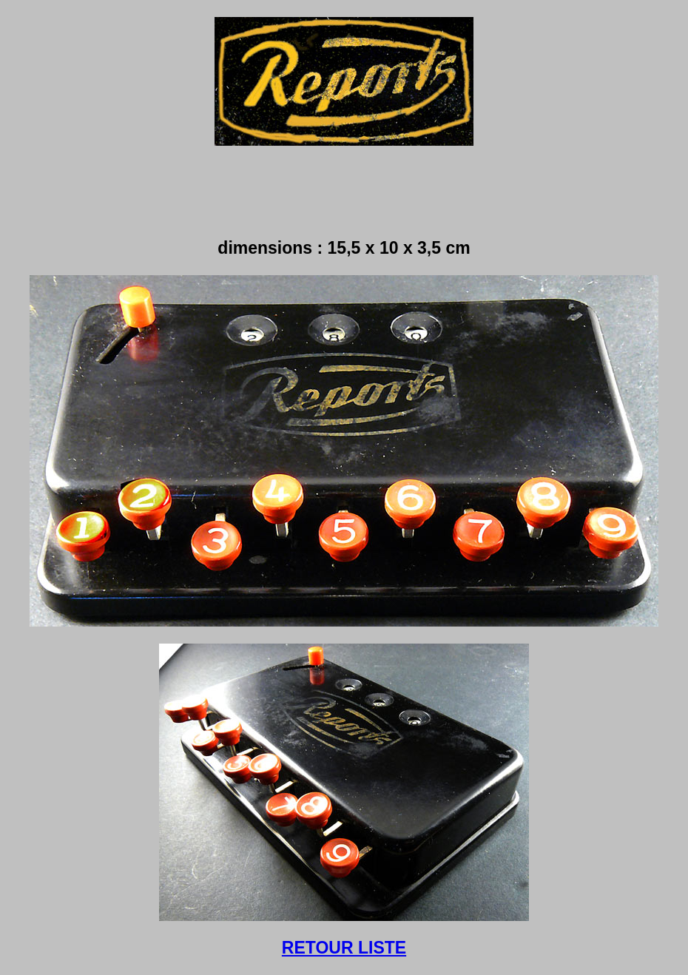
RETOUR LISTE (344, 947)
